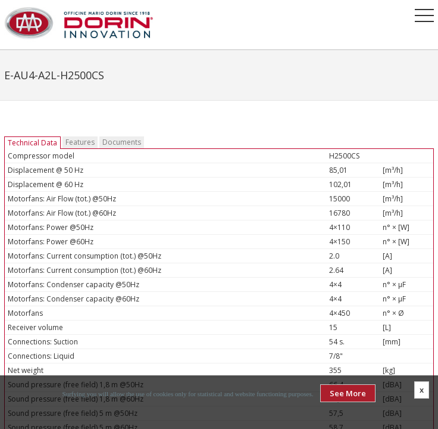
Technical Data (32, 143)
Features (80, 142)
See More (348, 393)
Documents (121, 142)
